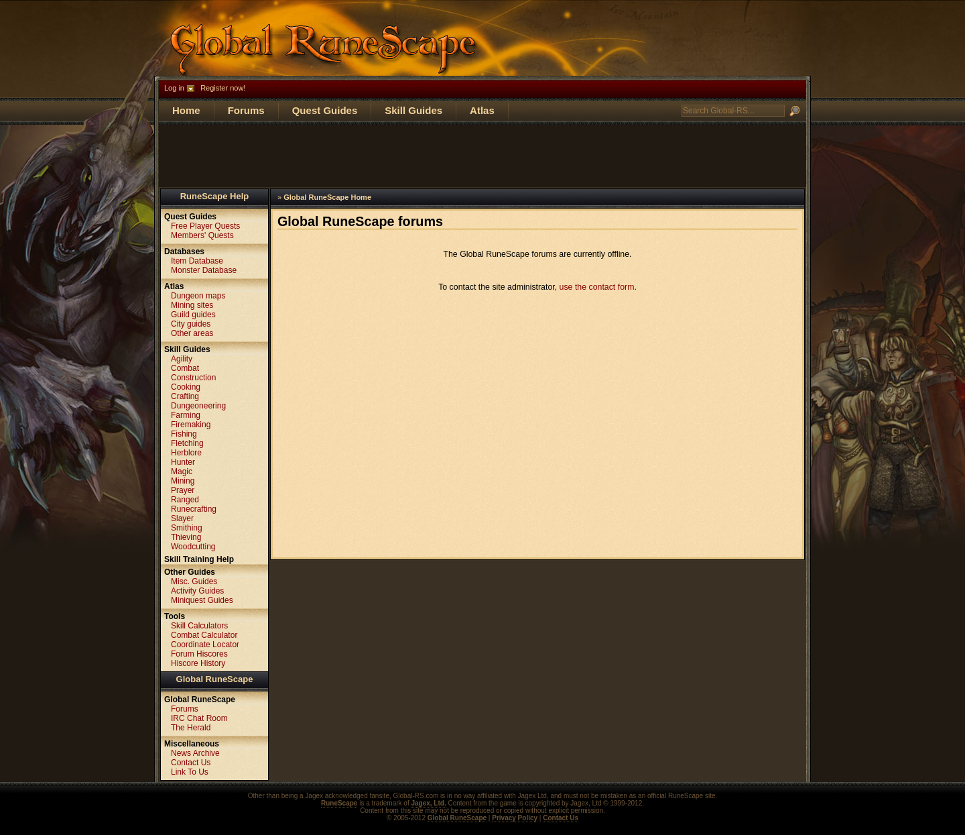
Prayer (182, 490)
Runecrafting (193, 509)
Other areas (192, 333)
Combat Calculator (204, 635)
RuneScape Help (214, 196)
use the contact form (597, 287)
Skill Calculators (199, 625)
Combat (185, 368)
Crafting (185, 396)
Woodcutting (193, 546)
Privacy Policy (514, 818)
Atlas (482, 110)
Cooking (185, 387)
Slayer (182, 518)
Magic (181, 471)
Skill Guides (413, 110)
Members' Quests (202, 235)
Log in (174, 88)
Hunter (183, 462)
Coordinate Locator (205, 644)
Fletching (187, 443)
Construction (193, 377)
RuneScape (339, 803)
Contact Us (190, 762)
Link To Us (189, 772)
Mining (182, 481)
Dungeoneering (198, 405)
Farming (185, 415)
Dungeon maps (198, 295)
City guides (190, 324)
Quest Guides (325, 110)
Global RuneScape (214, 679)
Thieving (186, 537)
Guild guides (193, 314)
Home (186, 110)
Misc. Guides (194, 581)
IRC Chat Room (199, 718)
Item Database (197, 261)
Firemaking (190, 424)
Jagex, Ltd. (428, 803)
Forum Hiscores (199, 654)
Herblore (186, 452)
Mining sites (192, 305)
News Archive (195, 753)
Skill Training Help (199, 559)
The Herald (190, 727)
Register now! (222, 88)
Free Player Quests (205, 226)
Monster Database (204, 270)
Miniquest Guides (202, 600)
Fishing (184, 434)
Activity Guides (197, 591)
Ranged (185, 499)
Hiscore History (198, 663)
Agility (181, 359)
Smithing (186, 528)
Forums (246, 110)
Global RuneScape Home (327, 197)
